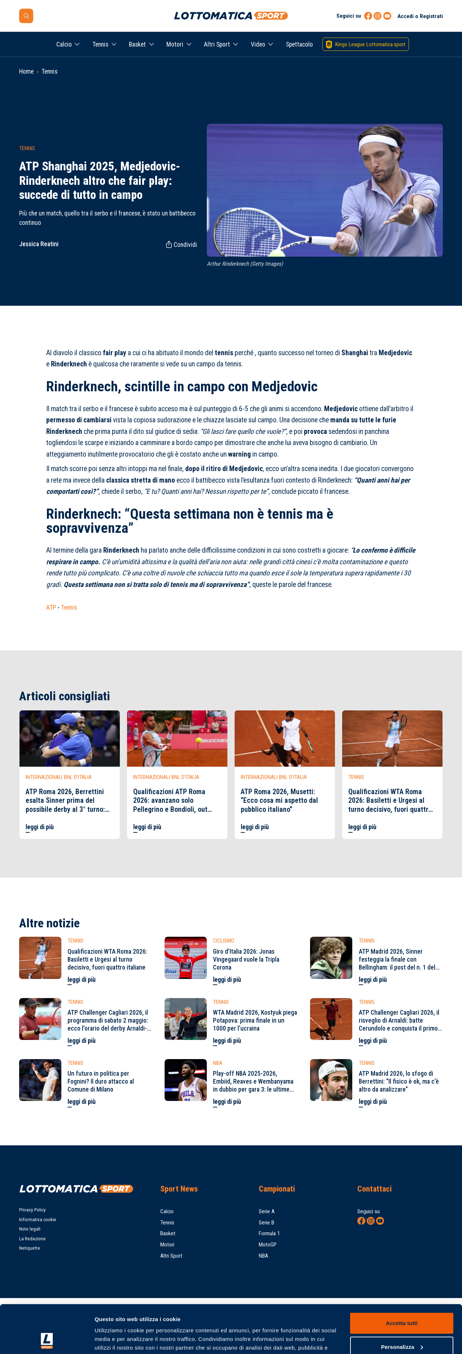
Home (26, 71)
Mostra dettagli (114, 1340)
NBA (263, 1256)
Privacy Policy (32, 1209)
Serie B (266, 1222)
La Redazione (32, 1238)
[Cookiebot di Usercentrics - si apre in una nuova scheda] (46, 1340)
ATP (51, 607)
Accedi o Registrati (420, 16)
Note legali (29, 1229)
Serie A (267, 1211)
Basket (137, 44)
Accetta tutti (402, 1278)
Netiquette (29, 1248)
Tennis (100, 44)
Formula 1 (269, 1233)
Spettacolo (299, 44)
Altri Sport (217, 44)
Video (258, 44)
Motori (174, 44)
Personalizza (402, 1301)
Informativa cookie (37, 1219)
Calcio (64, 44)
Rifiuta (401, 1325)
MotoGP (267, 1244)
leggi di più (40, 827)
